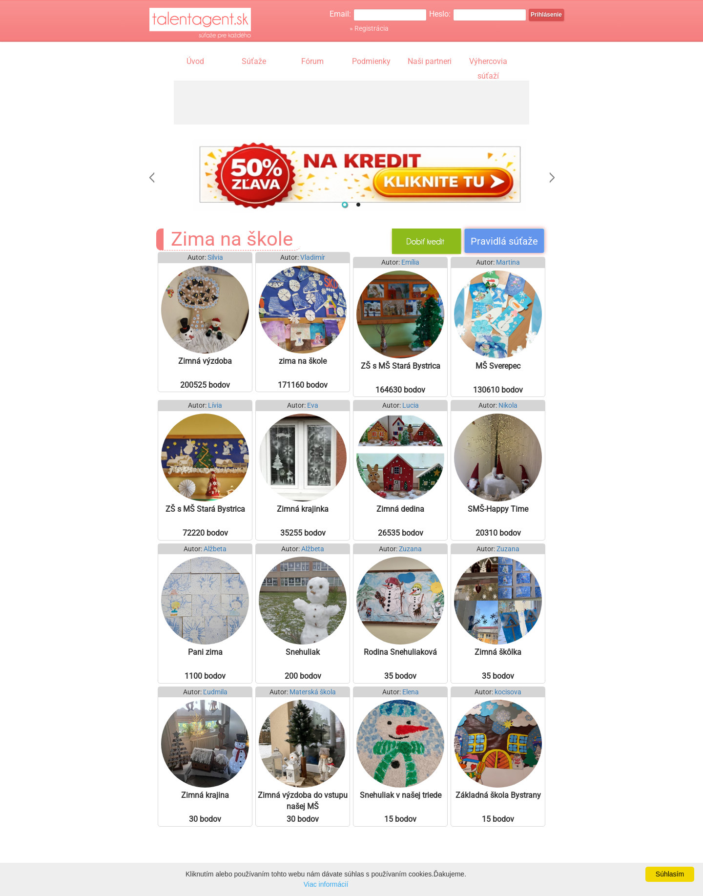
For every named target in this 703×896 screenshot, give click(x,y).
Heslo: (440, 14)
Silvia (215, 257)
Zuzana (410, 549)
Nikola (507, 405)
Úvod (195, 61)
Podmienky (371, 61)
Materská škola (312, 692)
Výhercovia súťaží (488, 62)
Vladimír (312, 257)
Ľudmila (215, 692)
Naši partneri (430, 61)
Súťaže (254, 61)
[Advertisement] (351, 103)
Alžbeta (215, 549)
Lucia (410, 405)
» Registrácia (369, 28)
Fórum (312, 61)
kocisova (508, 692)
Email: (340, 14)
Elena (410, 692)
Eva (312, 405)
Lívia (215, 405)
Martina (508, 262)
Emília (410, 262)
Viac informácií (326, 884)
